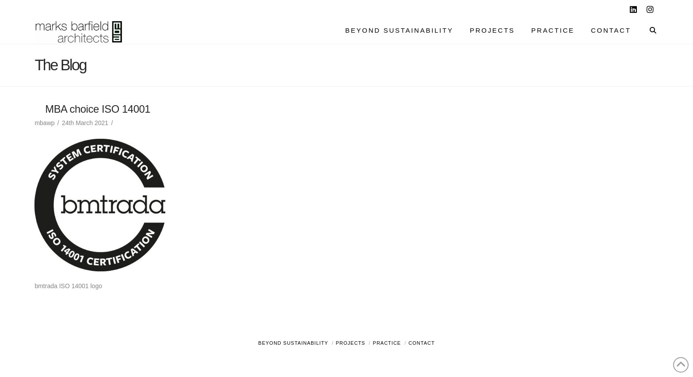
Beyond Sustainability (293, 343)
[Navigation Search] (649, 31)
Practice (387, 343)
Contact (421, 343)
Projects (351, 343)
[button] (684, 8)
